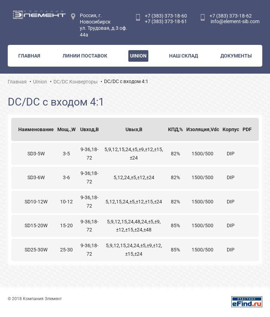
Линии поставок (85, 56)
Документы (236, 56)
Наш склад (183, 56)
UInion (138, 56)
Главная (29, 56)
